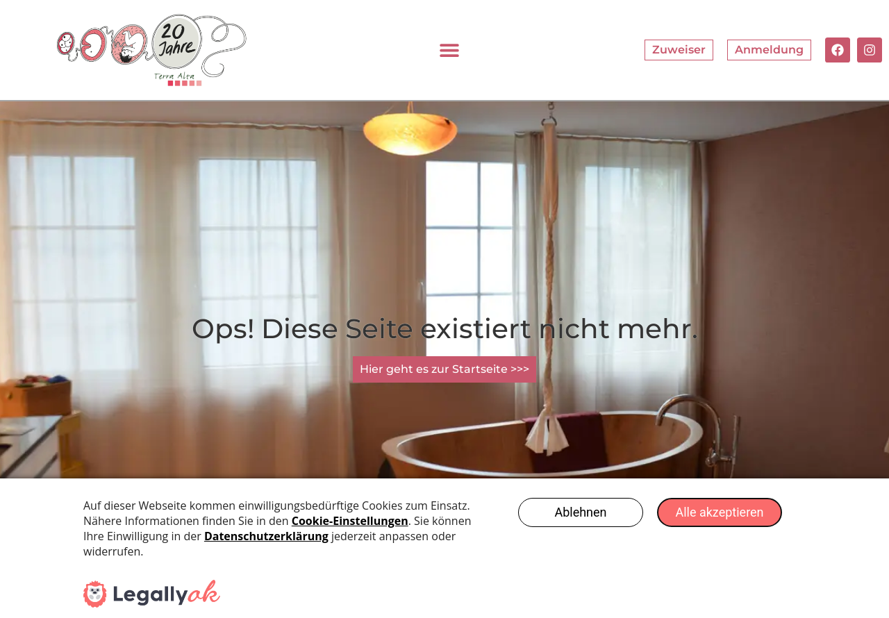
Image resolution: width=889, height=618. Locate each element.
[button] (449, 49)
